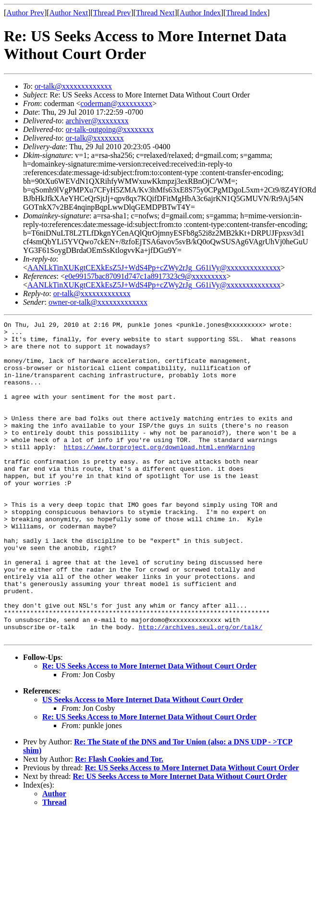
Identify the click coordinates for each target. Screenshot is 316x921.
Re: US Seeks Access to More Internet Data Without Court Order (149, 729)
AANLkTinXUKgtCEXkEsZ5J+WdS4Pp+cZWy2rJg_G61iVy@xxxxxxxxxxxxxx (153, 267)
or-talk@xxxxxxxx (95, 138)
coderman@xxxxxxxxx (117, 103)
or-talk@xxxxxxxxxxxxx (73, 86)
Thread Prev (112, 13)
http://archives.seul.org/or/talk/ (200, 688)
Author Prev (25, 13)
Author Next (68, 13)
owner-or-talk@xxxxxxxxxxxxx (98, 302)
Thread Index (246, 13)
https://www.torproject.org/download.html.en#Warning (159, 472)
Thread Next (155, 13)
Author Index (200, 13)
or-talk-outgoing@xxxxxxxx (110, 129)
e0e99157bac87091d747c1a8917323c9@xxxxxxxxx (145, 276)
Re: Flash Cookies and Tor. (119, 822)
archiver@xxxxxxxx (97, 121)
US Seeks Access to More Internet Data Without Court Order (142, 763)
